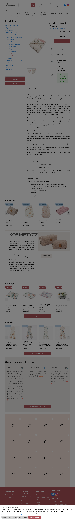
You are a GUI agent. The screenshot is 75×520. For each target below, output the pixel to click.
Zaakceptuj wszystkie (34, 517)
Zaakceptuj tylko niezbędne (9, 517)
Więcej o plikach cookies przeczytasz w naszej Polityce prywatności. (21, 514)
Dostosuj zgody (23, 517)
